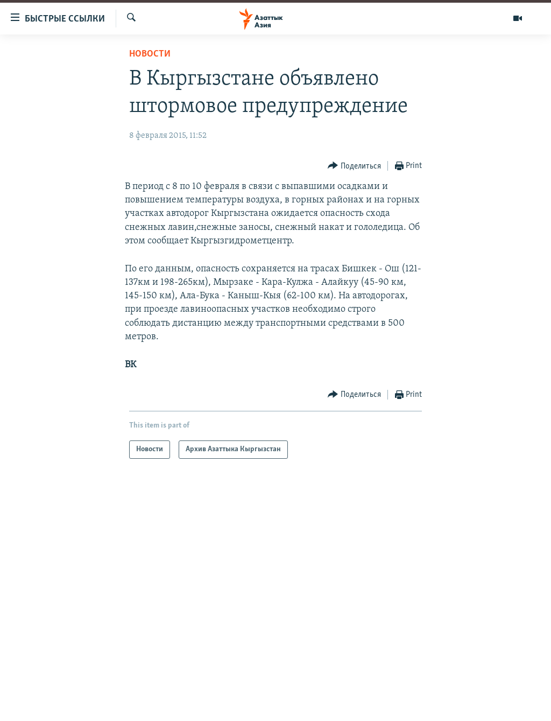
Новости (150, 54)
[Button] (354, 166)
